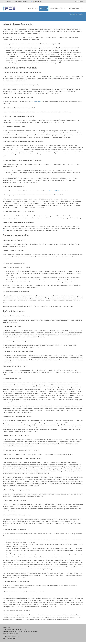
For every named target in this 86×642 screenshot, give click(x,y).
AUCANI (57, 191)
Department (29, 8)
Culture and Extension (61, 8)
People (69, 8)
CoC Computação (36, 101)
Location (9, 638)
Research (35, 8)
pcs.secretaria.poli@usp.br (12, 636)
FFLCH (4, 230)
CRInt (38, 33)
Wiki (14, 638)
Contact (4, 638)
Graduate (51, 8)
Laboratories (75, 8)
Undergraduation (43, 8)
